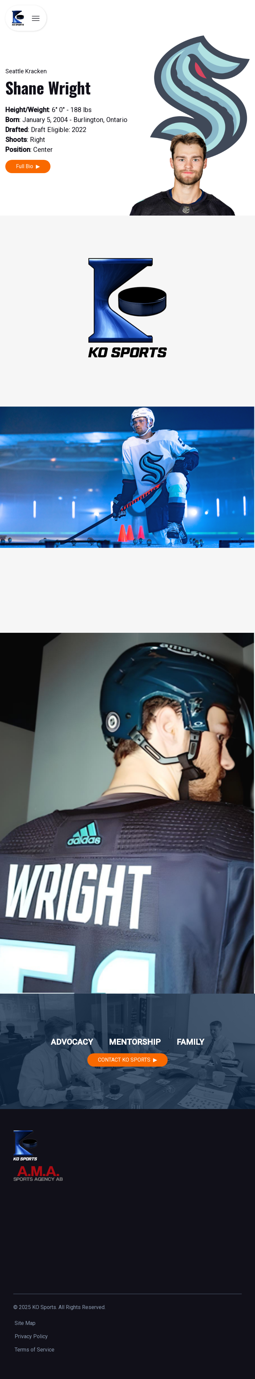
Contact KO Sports (124, 1060)
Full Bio (24, 166)
